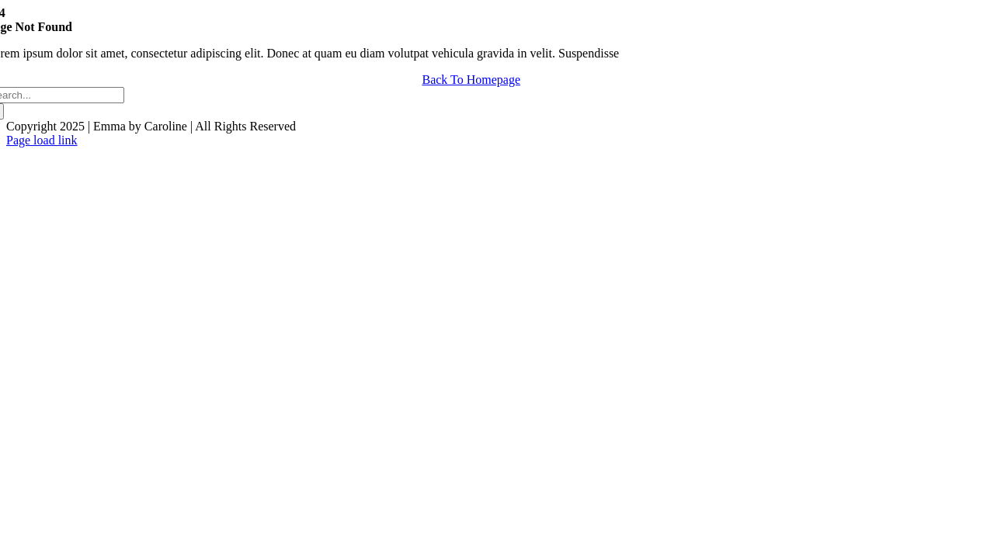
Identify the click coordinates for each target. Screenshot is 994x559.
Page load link (42, 140)
